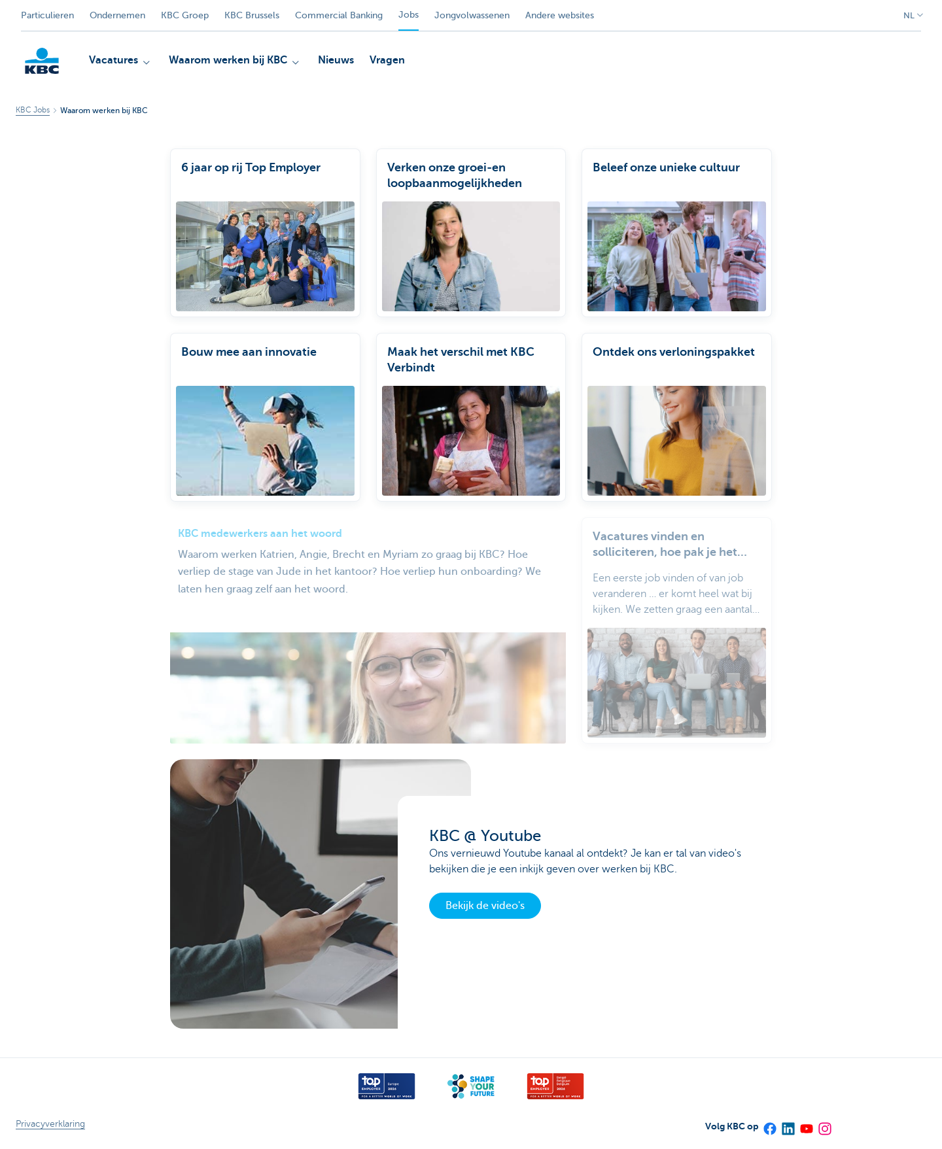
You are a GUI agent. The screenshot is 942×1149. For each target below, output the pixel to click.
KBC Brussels (251, 15)
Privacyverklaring (50, 1124)
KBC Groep (185, 15)
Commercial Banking (339, 15)
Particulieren (47, 15)
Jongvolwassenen (472, 15)
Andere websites (559, 15)
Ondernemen (117, 15)
